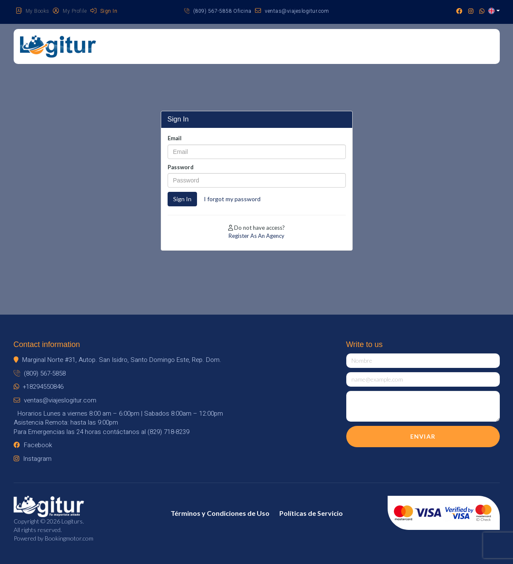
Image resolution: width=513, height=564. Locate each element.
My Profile (70, 11)
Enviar (423, 436)
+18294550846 (39, 386)
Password (181, 167)
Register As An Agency (256, 235)
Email (175, 138)
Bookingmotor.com (69, 538)
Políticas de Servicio (311, 513)
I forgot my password (232, 198)
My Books (32, 11)
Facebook (33, 445)
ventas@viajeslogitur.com (292, 11)
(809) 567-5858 (40, 373)
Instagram (33, 458)
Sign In (104, 11)
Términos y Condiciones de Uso (220, 513)
